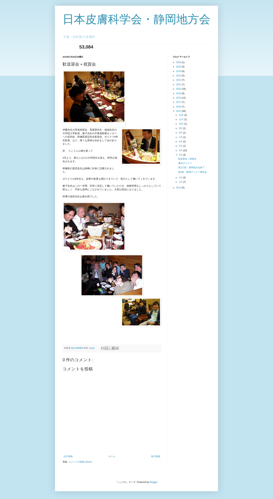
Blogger (153, 482)
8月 (181, 132)
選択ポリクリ (185, 163)
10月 (181, 123)
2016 (179, 106)
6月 (181, 141)
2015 (179, 111)
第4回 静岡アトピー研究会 (192, 172)
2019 (179, 93)
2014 (179, 187)
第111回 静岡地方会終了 (191, 167)
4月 (181, 150)
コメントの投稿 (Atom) (80, 462)
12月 (181, 115)
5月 (181, 146)
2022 (179, 80)
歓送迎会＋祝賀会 (187, 158)
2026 (179, 62)
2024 (179, 71)
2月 (181, 177)
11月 (181, 119)
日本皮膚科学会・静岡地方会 (136, 19)
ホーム (111, 456)
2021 (179, 84)
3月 (181, 155)
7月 (181, 137)
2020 (179, 89)
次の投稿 (68, 456)
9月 (181, 128)
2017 (179, 102)
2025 (179, 66)
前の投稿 (155, 456)
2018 (179, 97)
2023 (179, 75)
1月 (181, 182)
